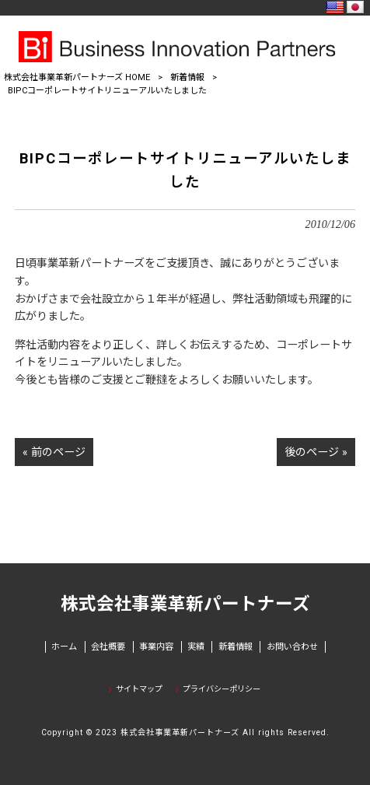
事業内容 (156, 647)
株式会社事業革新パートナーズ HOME (77, 77)
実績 (195, 647)
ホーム (64, 647)
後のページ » (315, 452)
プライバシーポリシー (221, 689)
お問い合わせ (292, 647)
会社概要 (108, 647)
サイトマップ (139, 689)
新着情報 (187, 77)
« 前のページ (54, 452)
